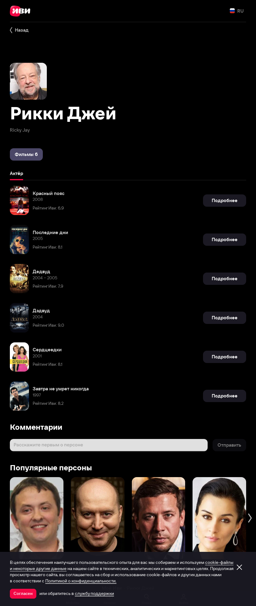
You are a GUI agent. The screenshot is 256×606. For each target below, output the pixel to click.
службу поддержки (94, 593)
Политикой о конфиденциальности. (80, 580)
